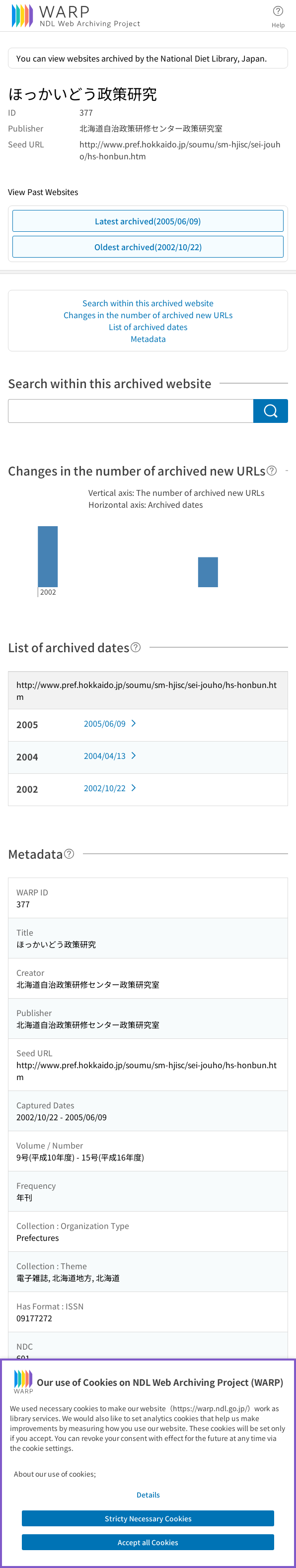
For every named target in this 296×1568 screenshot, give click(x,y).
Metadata (148, 338)
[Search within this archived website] (130, 411)
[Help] (272, 471)
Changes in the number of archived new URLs (148, 315)
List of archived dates (148, 327)
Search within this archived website (148, 303)
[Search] (270, 411)
